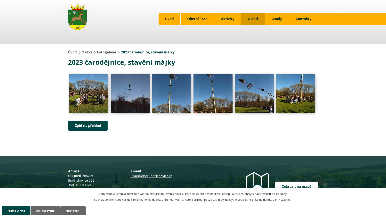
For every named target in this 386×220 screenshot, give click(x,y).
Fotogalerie (106, 52)
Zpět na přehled (88, 125)
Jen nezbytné (45, 211)
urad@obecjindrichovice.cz (151, 176)
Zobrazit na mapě (296, 186)
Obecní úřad (197, 19)
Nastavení (73, 211)
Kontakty (303, 19)
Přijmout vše (16, 211)
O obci (253, 19)
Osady (277, 19)
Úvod (169, 19)
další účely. (280, 194)
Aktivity (227, 19)
